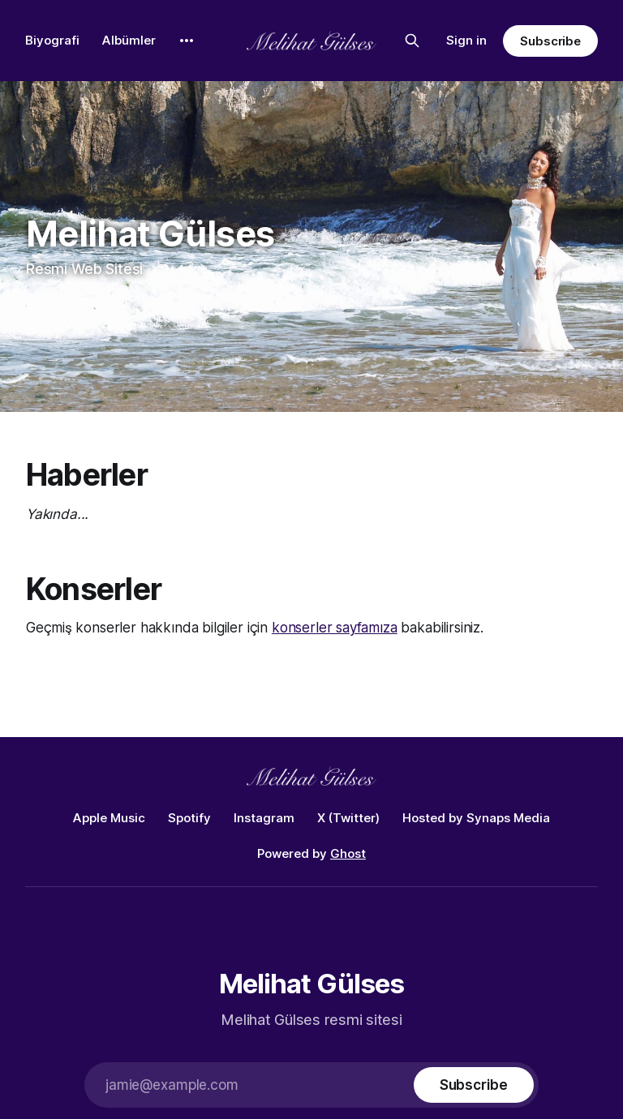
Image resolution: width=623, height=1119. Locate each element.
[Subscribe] (474, 1085)
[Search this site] (412, 41)
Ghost (348, 853)
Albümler (129, 40)
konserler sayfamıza (334, 628)
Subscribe (550, 41)
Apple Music (109, 817)
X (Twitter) (348, 817)
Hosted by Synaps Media (476, 817)
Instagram (264, 817)
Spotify (189, 817)
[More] (187, 41)
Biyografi (52, 40)
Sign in (466, 40)
